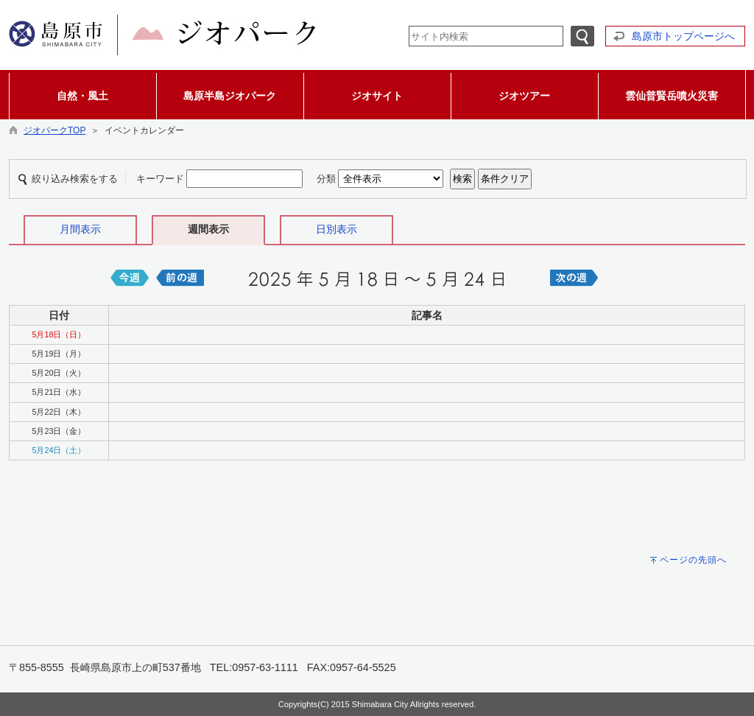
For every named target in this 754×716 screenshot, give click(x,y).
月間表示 (80, 229)
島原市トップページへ (683, 36)
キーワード (160, 178)
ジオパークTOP (54, 130)
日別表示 (336, 229)
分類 (326, 178)
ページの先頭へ (693, 559)
